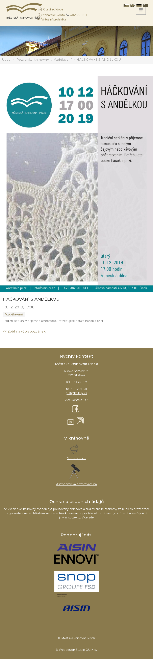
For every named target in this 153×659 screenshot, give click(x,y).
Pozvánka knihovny (33, 59)
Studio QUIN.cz (87, 650)
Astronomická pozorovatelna (76, 484)
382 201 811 (78, 15)
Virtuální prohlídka (53, 19)
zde (91, 517)
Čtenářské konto (53, 15)
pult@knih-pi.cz (76, 393)
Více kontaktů (74, 400)
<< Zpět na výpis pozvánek (24, 331)
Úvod (6, 59)
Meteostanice (76, 458)
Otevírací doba (53, 9)
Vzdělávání (63, 59)
